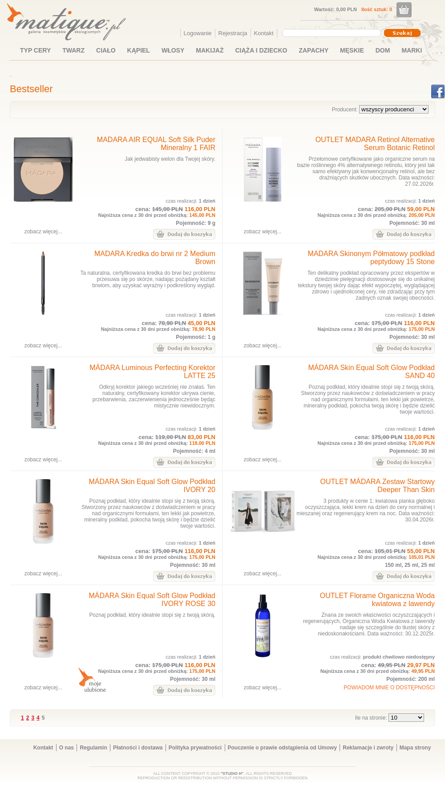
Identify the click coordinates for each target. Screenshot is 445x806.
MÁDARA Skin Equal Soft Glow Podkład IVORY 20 (152, 485)
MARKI (411, 50)
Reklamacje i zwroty (368, 748)
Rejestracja (232, 33)
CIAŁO (106, 50)
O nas (66, 748)
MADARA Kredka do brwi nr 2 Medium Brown (154, 257)
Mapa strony (415, 748)
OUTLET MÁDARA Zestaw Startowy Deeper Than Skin (377, 485)
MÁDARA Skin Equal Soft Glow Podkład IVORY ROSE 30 (152, 599)
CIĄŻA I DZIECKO (261, 50)
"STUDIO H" (232, 773)
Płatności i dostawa (137, 748)
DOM (383, 50)
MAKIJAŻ (209, 50)
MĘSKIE (352, 50)
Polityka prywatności (195, 748)
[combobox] (332, 33)
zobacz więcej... (43, 231)
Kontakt (264, 33)
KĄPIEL (138, 50)
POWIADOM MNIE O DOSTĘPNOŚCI (389, 687)
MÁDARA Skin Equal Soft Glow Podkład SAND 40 (371, 371)
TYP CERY (35, 50)
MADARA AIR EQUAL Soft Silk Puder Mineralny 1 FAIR (156, 143)
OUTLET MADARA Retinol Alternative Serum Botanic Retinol (375, 143)
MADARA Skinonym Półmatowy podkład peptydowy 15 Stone (371, 257)
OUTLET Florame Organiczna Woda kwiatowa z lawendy (377, 599)
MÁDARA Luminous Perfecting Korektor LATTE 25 (152, 371)
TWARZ (73, 50)
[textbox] (329, 32)
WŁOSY (173, 50)
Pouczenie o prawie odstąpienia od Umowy (282, 748)
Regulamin (93, 748)
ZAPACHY (313, 50)
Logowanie (198, 33)
